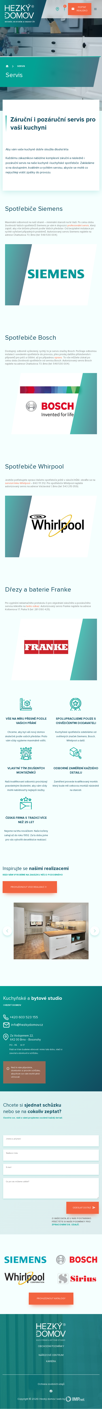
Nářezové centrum (51, 1355)
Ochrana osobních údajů (51, 1384)
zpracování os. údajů (65, 1224)
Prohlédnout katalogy (51, 1298)
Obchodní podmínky (51, 1346)
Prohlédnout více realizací (29, 887)
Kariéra (51, 1361)
